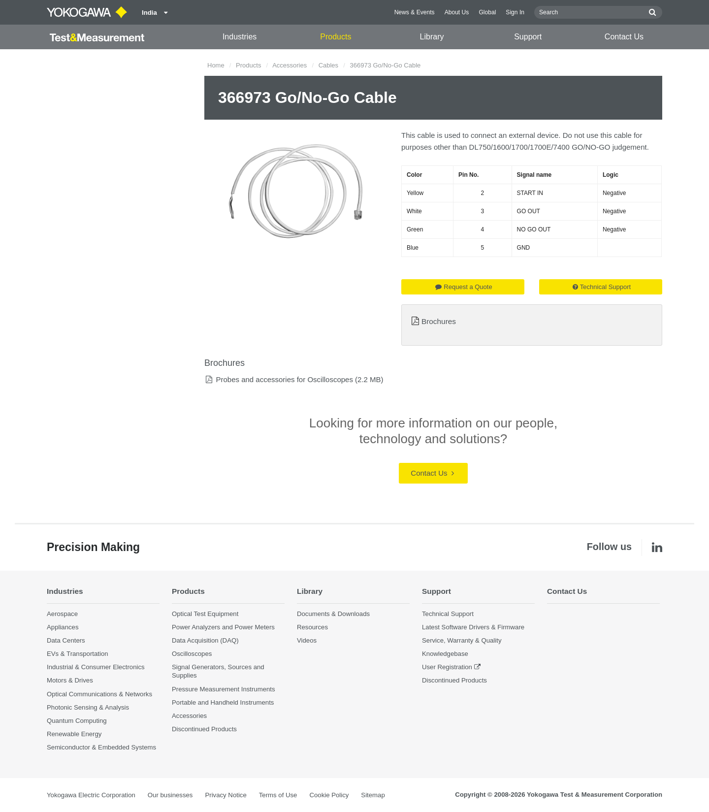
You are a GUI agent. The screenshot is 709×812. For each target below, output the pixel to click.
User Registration (447, 667)
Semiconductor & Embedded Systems (101, 747)
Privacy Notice (225, 795)
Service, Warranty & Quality (461, 640)
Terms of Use (278, 795)
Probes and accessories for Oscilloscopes (284, 379)
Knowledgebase (445, 653)
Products (335, 36)
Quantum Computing (77, 720)
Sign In (515, 12)
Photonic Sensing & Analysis (88, 707)
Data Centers (66, 640)
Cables (328, 65)
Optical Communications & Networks (99, 694)
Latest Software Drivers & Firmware (473, 627)
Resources (312, 627)
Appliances (63, 627)
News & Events (414, 12)
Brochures (438, 321)
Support (528, 36)
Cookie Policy (329, 795)
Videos (307, 640)
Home (216, 65)
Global (487, 12)
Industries (240, 36)
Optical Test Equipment (205, 613)
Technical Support (602, 287)
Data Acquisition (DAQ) (205, 640)
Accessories (289, 65)
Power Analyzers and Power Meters (223, 627)
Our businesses (170, 795)
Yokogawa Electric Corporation (91, 795)
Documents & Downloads (333, 613)
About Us (457, 12)
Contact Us (624, 36)
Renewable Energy (74, 734)
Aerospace (62, 613)
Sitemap (373, 795)
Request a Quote (463, 287)
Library (432, 36)
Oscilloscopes (192, 653)
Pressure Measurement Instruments (223, 689)
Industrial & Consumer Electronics (96, 667)
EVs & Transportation (77, 653)
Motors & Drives (70, 680)
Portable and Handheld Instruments (223, 702)
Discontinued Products (204, 729)
